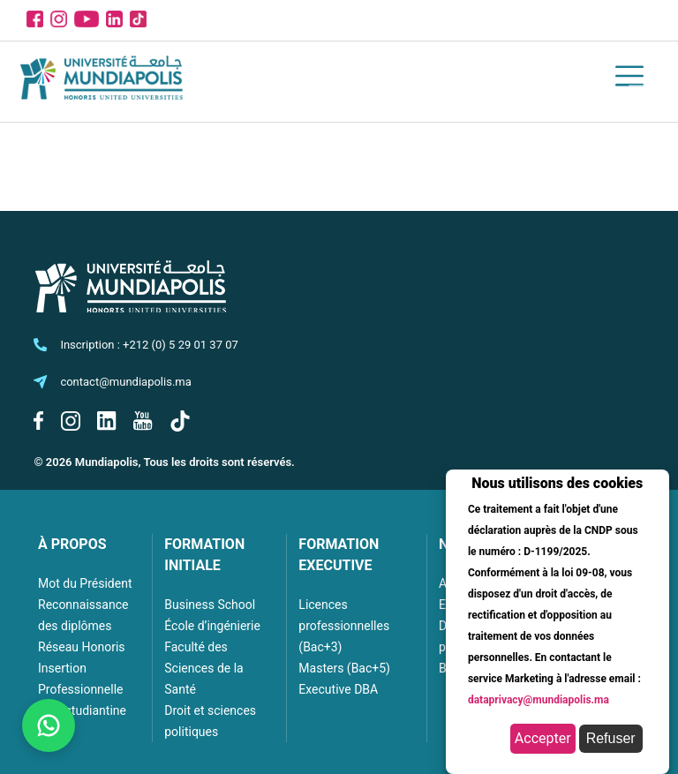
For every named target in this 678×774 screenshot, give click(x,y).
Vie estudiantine (82, 710)
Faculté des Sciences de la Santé (203, 668)
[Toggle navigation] (639, 78)
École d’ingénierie (212, 626)
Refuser (611, 738)
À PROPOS (72, 544)
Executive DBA (338, 689)
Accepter (543, 738)
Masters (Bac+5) (344, 668)
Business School (209, 604)
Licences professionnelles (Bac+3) (343, 625)
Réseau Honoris (81, 647)
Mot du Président (85, 583)
